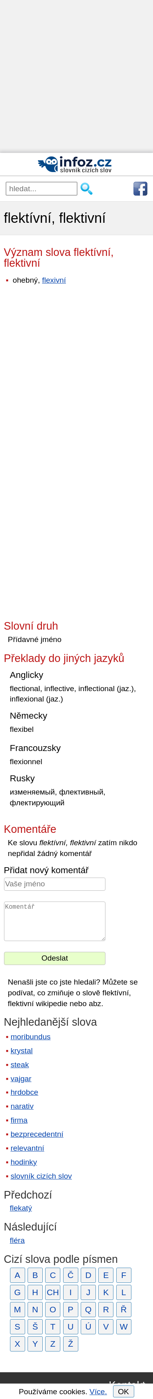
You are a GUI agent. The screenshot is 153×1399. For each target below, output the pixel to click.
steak (19, 1064)
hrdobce (24, 1092)
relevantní (27, 1148)
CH (53, 1292)
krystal (21, 1050)
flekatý (21, 1208)
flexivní (54, 280)
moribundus (30, 1036)
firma (19, 1120)
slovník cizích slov (41, 1176)
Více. (98, 1391)
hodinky (23, 1162)
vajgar (20, 1078)
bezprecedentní (36, 1134)
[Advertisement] (76, 76)
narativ (22, 1106)
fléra (17, 1240)
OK (123, 1391)
